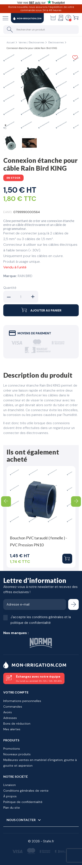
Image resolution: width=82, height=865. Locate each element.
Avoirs (7, 712)
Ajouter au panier (41, 310)
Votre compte (15, 692)
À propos (10, 796)
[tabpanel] (41, 91)
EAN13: (7, 212)
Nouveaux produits (17, 754)
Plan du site (11, 807)
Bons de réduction (16, 723)
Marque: (10, 276)
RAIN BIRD (25, 276)
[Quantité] (20, 297)
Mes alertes (11, 729)
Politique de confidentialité (22, 802)
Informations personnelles (22, 701)
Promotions (11, 749)
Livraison (9, 785)
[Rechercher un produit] (41, 29)
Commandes (12, 706)
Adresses (10, 718)
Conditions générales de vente (26, 791)
